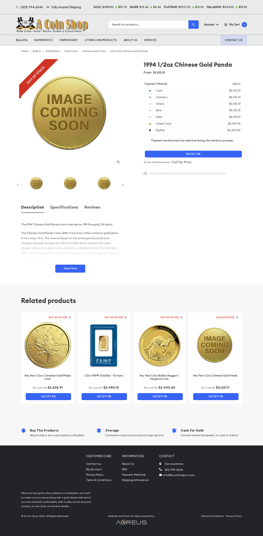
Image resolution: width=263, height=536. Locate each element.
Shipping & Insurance (135, 480)
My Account (94, 469)
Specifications (64, 207)
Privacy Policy (94, 474)
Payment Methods (134, 474)
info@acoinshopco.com (179, 475)
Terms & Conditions (98, 480)
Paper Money (69, 40)
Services (150, 40)
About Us (130, 40)
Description (32, 207)
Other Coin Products (101, 40)
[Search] (193, 24)
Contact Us (234, 40)
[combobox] (148, 24)
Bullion (21, 40)
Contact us (93, 464)
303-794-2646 (174, 469)
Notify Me (193, 154)
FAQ (124, 469)
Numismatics (43, 40)
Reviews (92, 207)
